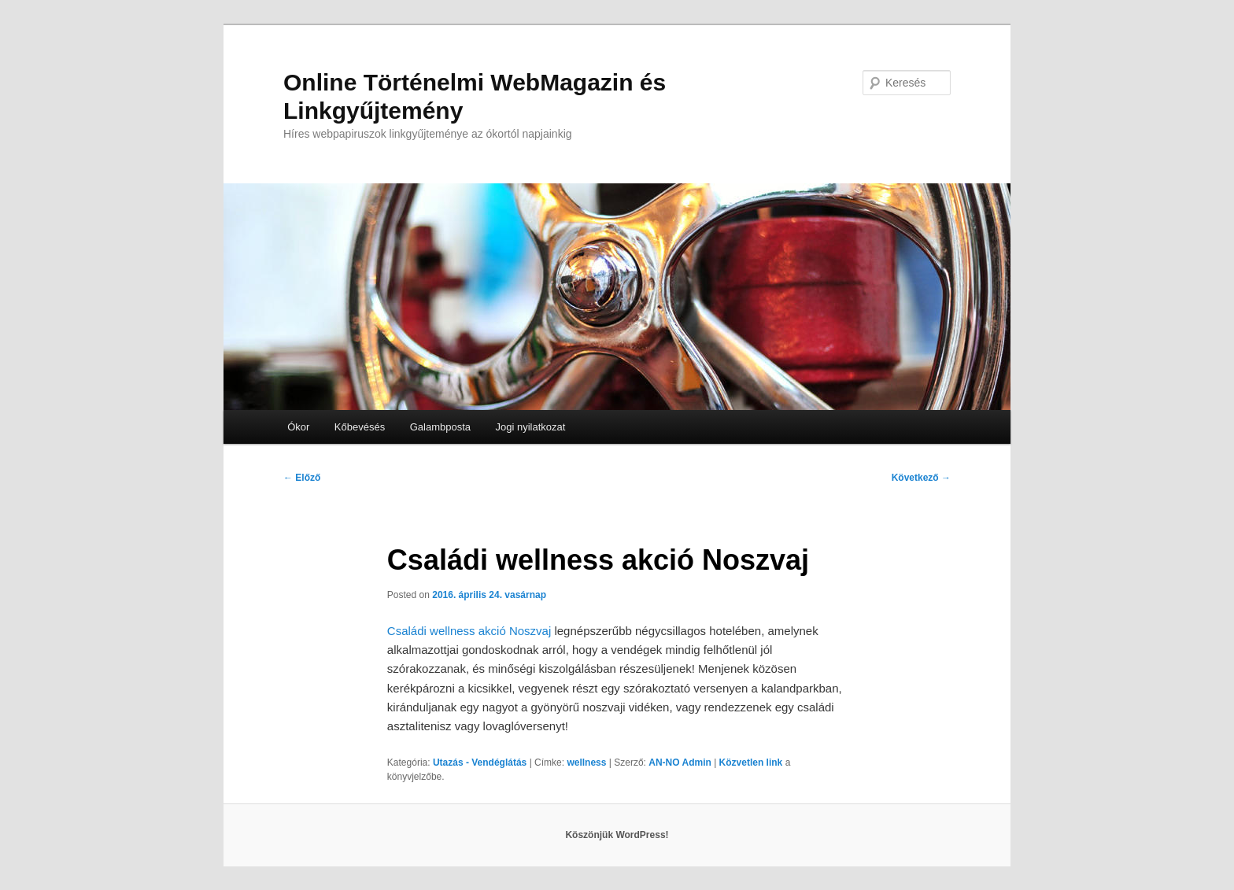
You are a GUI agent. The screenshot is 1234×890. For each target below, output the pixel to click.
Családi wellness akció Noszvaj (469, 630)
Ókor (298, 427)
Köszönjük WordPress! (616, 834)
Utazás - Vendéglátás (479, 762)
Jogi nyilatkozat (531, 427)
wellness (586, 762)
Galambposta (440, 427)
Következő (921, 477)
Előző (301, 477)
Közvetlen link (752, 762)
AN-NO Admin (679, 762)
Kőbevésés (359, 427)
